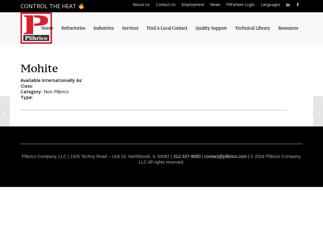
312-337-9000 (187, 156)
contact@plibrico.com (225, 156)
